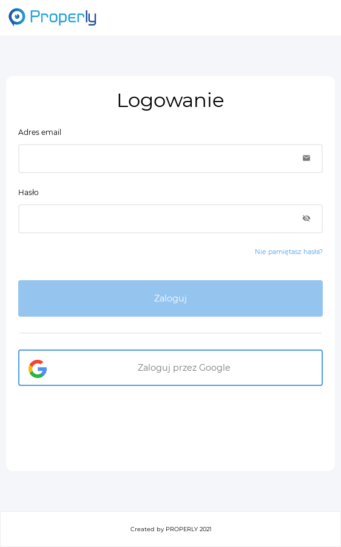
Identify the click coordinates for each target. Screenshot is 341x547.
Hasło (28, 192)
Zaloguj (170, 298)
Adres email (39, 132)
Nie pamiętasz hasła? (289, 252)
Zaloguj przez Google (184, 367)
